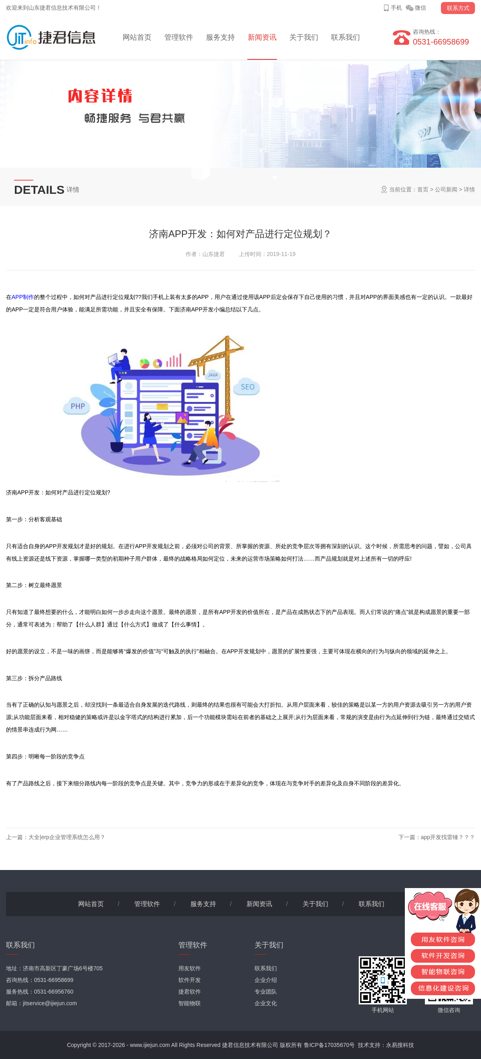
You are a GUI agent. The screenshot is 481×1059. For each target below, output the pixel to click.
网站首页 (137, 37)
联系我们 (345, 37)
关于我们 (303, 37)
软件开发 (189, 980)
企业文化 (266, 1003)
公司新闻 (446, 189)
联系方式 (458, 8)
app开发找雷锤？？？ (448, 837)
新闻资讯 (262, 37)
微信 (420, 7)
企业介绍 (266, 980)
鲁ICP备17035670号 (329, 1045)
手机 (396, 7)
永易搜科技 (400, 1045)
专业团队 (266, 991)
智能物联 (189, 1003)
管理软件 (178, 37)
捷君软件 (189, 991)
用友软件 (189, 968)
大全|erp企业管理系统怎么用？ (66, 837)
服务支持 (220, 37)
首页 (422, 189)
